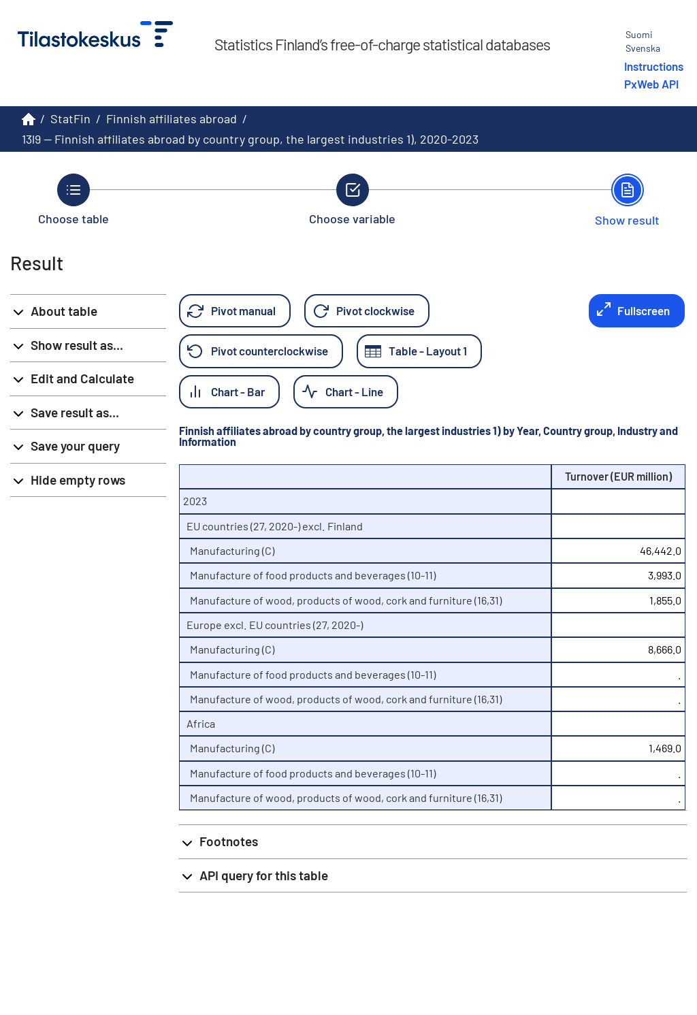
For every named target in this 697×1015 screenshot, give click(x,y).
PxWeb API (651, 84)
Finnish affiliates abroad (171, 118)
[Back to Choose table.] (73, 199)
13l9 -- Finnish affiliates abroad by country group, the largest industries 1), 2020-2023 (250, 138)
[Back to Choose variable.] (352, 199)
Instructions (653, 66)
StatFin (70, 118)
